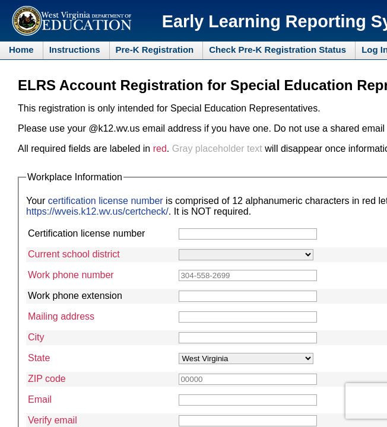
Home (21, 49)
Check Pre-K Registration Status (277, 49)
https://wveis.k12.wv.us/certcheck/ (97, 211)
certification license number (105, 201)
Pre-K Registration (155, 49)
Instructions (74, 49)
